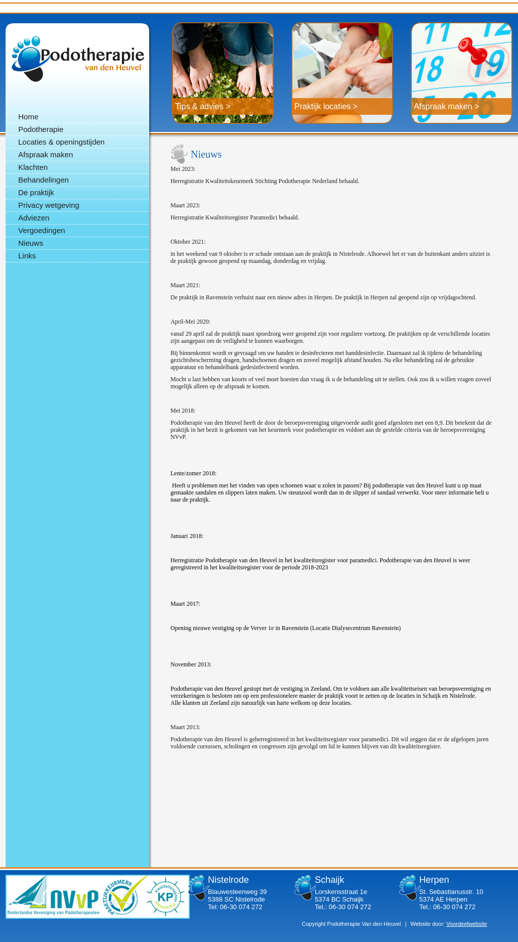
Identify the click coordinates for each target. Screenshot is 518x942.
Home (28, 116)
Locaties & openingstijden (61, 142)
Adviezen (34, 217)
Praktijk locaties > (326, 106)
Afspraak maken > (446, 106)
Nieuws (30, 243)
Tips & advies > (202, 106)
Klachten (33, 167)
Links (27, 255)
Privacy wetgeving (48, 205)
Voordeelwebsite (466, 924)
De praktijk (36, 192)
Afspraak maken (45, 154)
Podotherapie (78, 58)
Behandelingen (43, 179)
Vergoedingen (41, 230)
